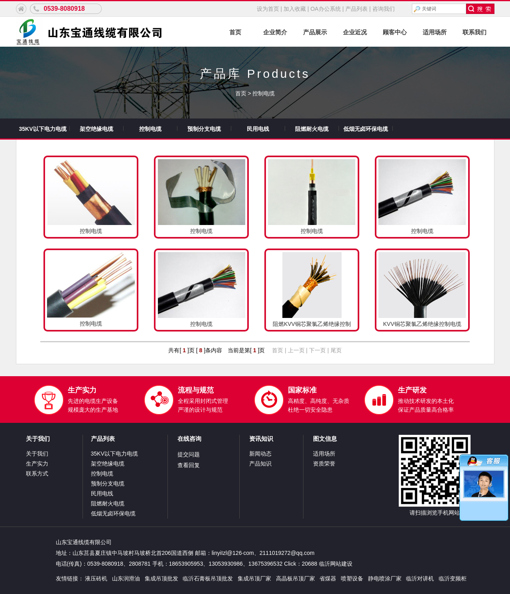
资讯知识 (261, 438)
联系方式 (37, 473)
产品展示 (315, 32)
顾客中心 (395, 32)
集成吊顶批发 (161, 578)
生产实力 (37, 463)
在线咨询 (189, 438)
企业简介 (275, 32)
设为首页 (268, 9)
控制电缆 (263, 93)
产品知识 (260, 463)
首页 (235, 32)
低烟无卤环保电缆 (365, 129)
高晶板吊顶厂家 (295, 578)
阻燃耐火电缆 (312, 129)
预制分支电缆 (204, 129)
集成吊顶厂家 (254, 578)
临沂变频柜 (453, 578)
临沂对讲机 (420, 578)
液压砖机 (96, 578)
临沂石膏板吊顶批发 (208, 578)
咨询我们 (383, 9)
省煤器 (327, 578)
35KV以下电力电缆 (42, 129)
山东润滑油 (126, 578)
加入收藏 (295, 9)
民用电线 (258, 129)
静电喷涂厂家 (385, 578)
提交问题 (188, 454)
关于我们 (38, 438)
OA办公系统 (325, 9)
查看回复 (188, 465)
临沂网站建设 (335, 563)
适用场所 (435, 32)
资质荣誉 (324, 463)
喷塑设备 (352, 578)
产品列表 (356, 9)
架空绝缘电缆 (96, 129)
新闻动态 (260, 453)
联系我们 (474, 32)
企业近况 (355, 32)
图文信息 (325, 438)
